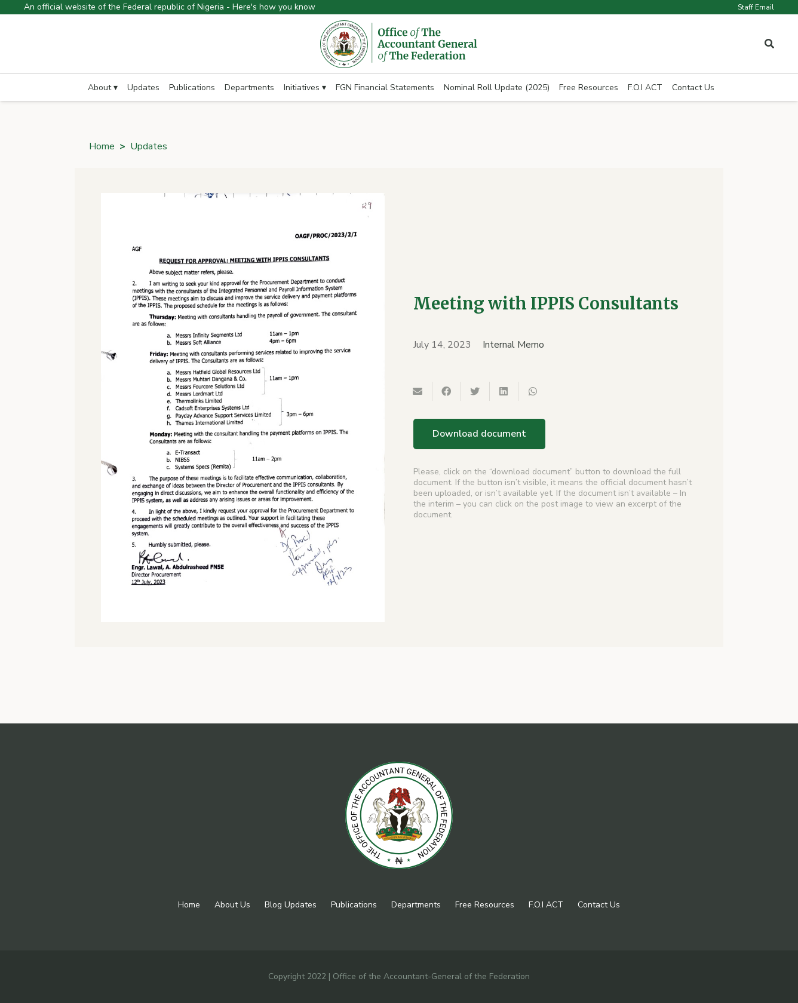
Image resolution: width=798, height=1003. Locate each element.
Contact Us (599, 904)
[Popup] (769, 44)
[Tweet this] (475, 391)
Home (102, 146)
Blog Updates (291, 904)
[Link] (399, 44)
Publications (354, 904)
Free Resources (484, 904)
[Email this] (418, 391)
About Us (232, 904)
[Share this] (446, 391)
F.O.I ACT (546, 904)
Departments (416, 904)
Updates (148, 146)
